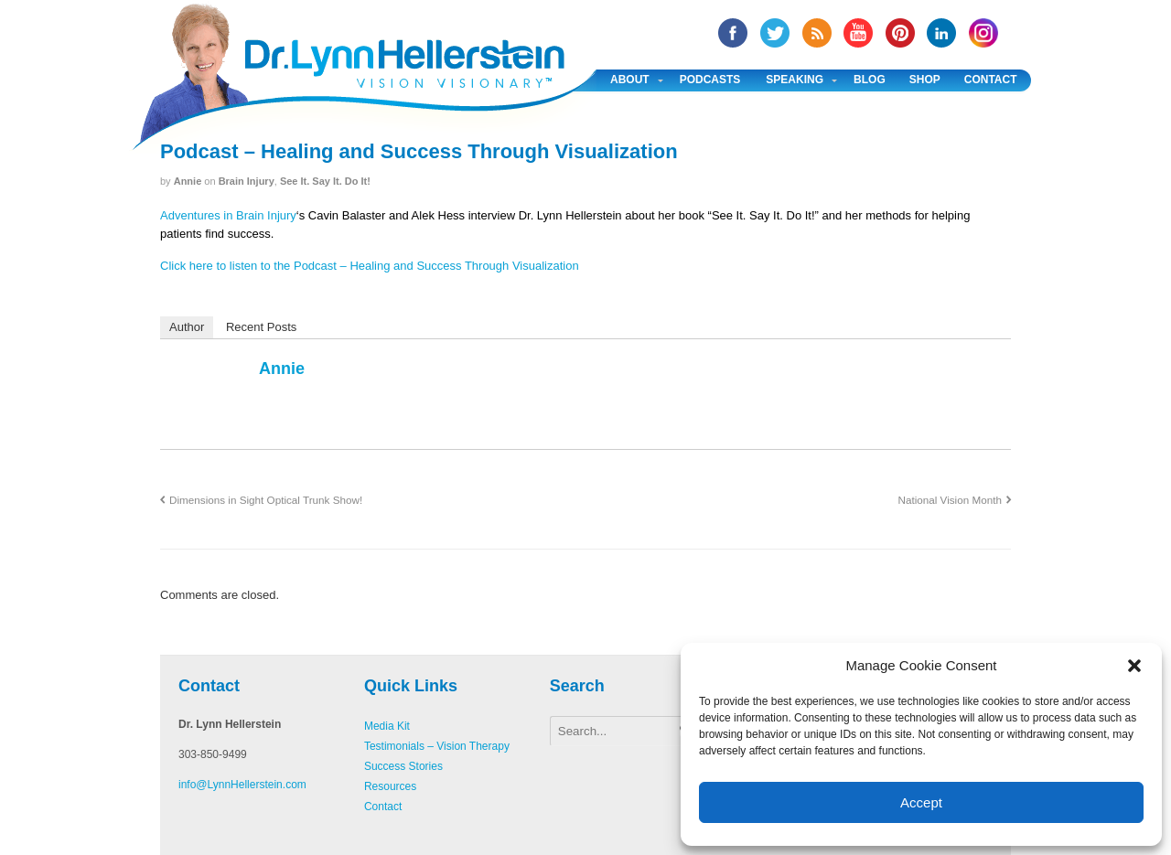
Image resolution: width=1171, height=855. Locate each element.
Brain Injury (246, 181)
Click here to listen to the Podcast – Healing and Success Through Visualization (369, 266)
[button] (1134, 666)
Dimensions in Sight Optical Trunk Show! (265, 500)
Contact (990, 79)
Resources (390, 786)
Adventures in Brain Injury (228, 215)
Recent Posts (261, 327)
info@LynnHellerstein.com (242, 784)
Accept (921, 802)
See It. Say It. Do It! (325, 181)
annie (188, 181)
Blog (870, 79)
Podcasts (710, 79)
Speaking (794, 79)
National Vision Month (949, 500)
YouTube (858, 33)
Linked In (941, 33)
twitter (775, 33)
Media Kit (387, 726)
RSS (817, 33)
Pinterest (900, 33)
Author (186, 327)
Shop (924, 79)
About (630, 79)
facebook (732, 33)
